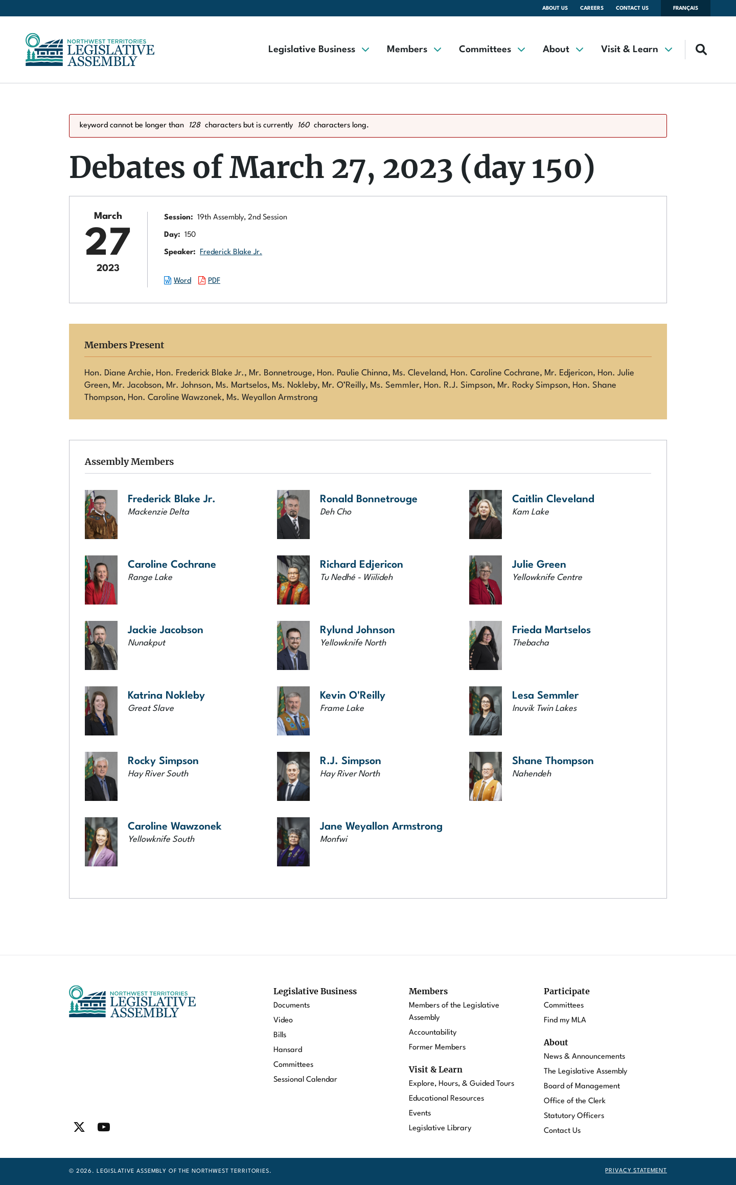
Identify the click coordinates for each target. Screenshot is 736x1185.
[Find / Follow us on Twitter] (79, 1127)
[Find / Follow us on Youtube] (104, 1127)
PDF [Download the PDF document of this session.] (214, 281)
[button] (318, 49)
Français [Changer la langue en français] (685, 8)
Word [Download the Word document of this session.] (182, 281)
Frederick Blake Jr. (231, 252)
